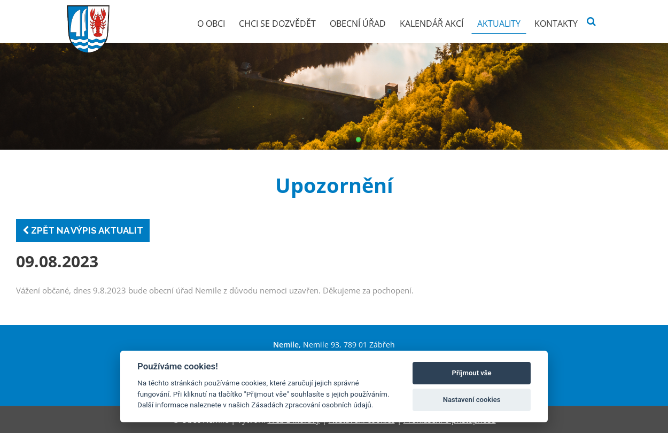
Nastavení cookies (472, 400)
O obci (211, 23)
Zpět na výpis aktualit (82, 230)
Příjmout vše (472, 373)
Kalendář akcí (431, 23)
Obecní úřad (358, 23)
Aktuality (499, 23)
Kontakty (556, 23)
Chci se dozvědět (277, 23)
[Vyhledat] (591, 21)
